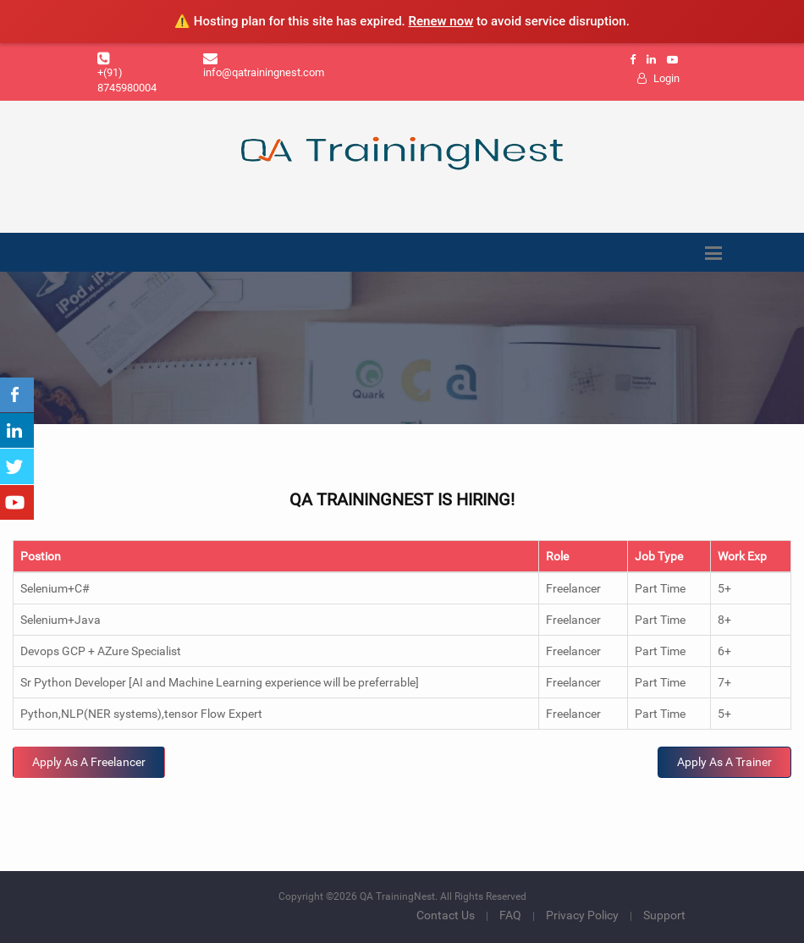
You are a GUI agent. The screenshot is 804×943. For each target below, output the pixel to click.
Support (664, 915)
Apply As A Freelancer (89, 762)
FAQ (510, 915)
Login (658, 78)
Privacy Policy (582, 915)
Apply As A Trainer (724, 762)
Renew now (441, 21)
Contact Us (445, 915)
